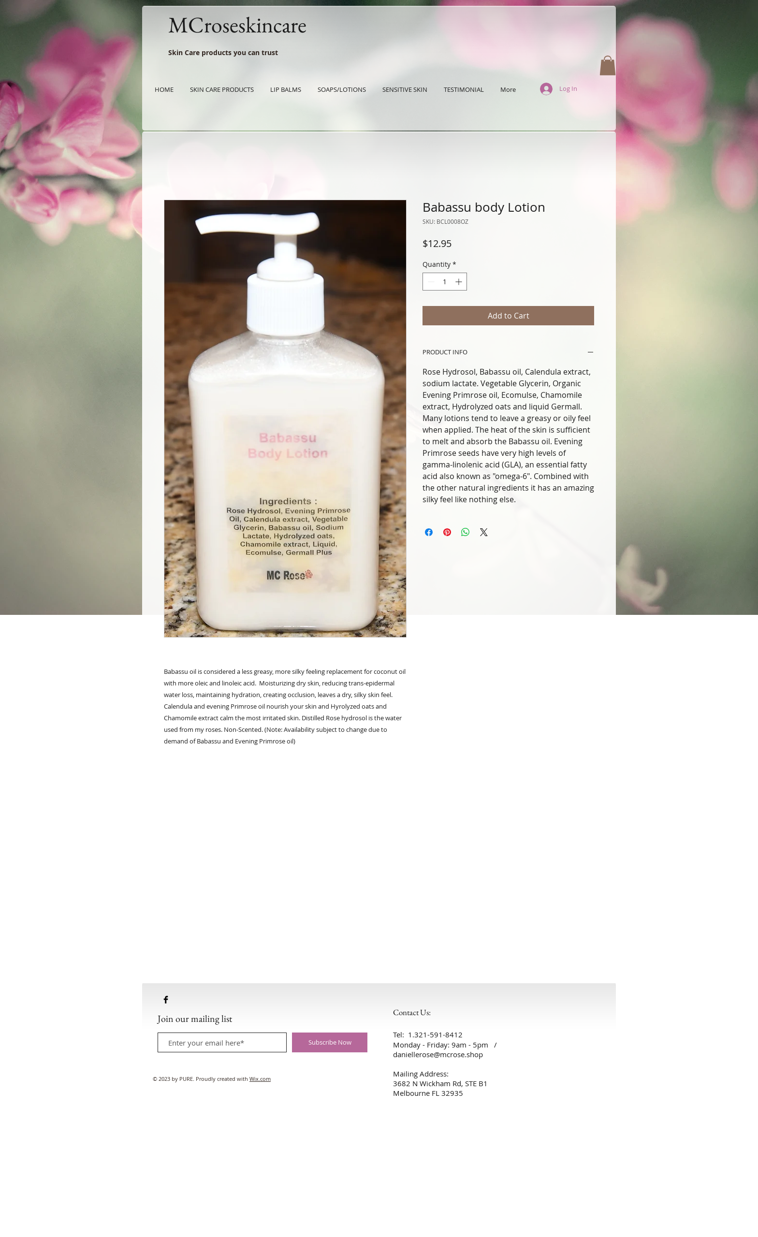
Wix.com (260, 1078)
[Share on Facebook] (429, 532)
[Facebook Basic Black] (166, 1000)
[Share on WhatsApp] (465, 532)
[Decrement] (430, 281)
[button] (607, 65)
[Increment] (459, 281)
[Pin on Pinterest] (447, 532)
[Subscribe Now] (329, 1042)
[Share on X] (484, 532)
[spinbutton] (444, 281)
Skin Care (184, 52)
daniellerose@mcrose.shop (438, 1054)
